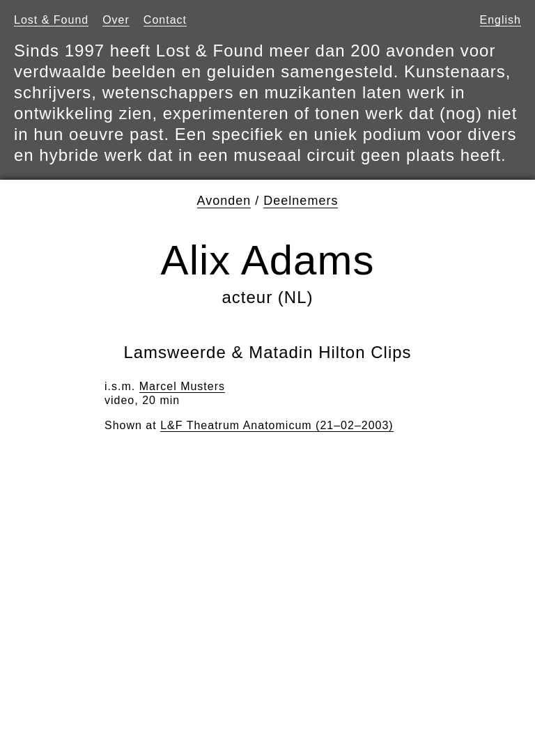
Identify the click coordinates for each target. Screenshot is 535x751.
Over (116, 20)
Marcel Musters (182, 386)
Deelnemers (300, 201)
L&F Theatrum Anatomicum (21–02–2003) (277, 425)
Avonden (224, 201)
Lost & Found (51, 20)
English (500, 20)
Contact (165, 20)
